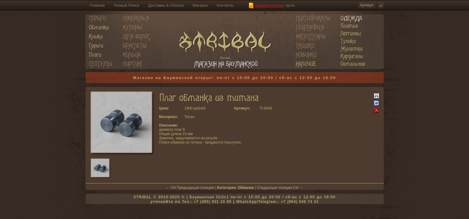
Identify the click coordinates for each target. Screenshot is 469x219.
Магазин (200, 5)
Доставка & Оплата (166, 5)
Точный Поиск (126, 5)
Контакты (225, 5)
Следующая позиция (274, 188)
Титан (189, 117)
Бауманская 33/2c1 (209, 197)
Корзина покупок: (269, 5)
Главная (97, 5)
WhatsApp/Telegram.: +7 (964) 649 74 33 (277, 202)
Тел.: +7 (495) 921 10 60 (206, 202)
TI (261, 108)
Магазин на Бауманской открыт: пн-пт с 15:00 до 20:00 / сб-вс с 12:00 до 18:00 (234, 77)
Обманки (246, 188)
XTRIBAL (143, 197)
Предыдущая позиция (195, 188)
